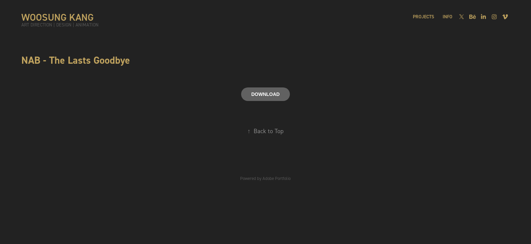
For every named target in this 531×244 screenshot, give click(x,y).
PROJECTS (423, 17)
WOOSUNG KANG (57, 17)
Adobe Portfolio (276, 178)
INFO (447, 17)
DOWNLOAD (265, 94)
